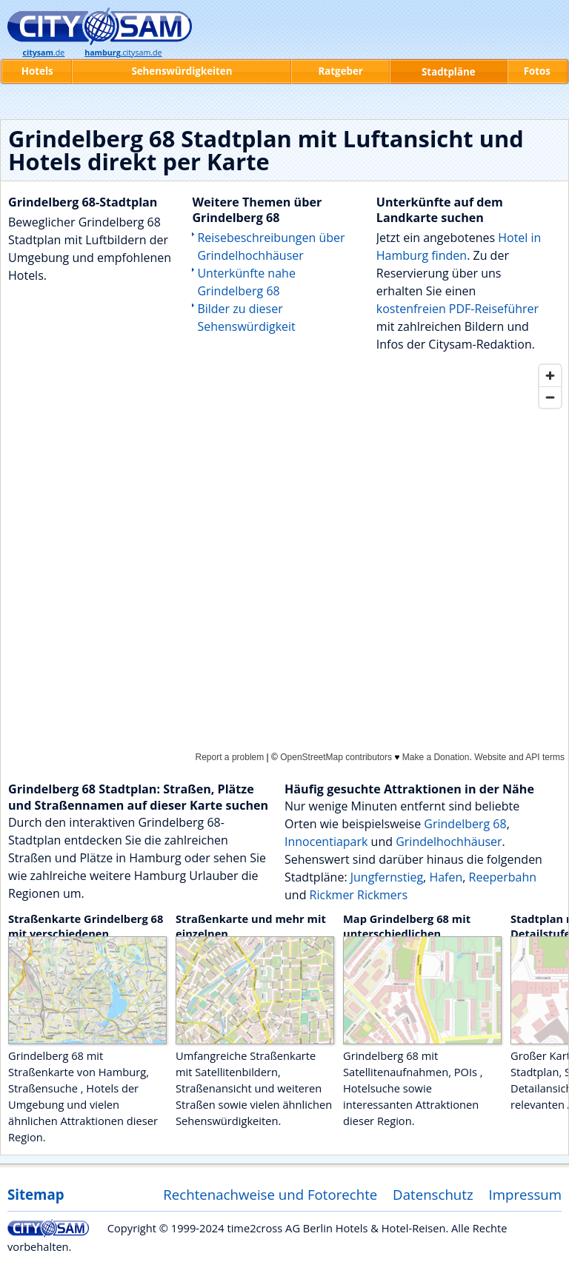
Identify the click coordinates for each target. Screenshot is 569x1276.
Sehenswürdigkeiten (181, 71)
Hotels (37, 71)
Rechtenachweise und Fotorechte (270, 1194)
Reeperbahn (502, 877)
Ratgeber (340, 71)
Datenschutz (433, 1194)
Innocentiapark (325, 841)
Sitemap (35, 1194)
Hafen (445, 877)
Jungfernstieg (386, 877)
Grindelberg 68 (465, 824)
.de (43, 52)
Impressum (525, 1194)
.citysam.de (123, 52)
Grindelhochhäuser (449, 841)
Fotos (537, 71)
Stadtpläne (449, 71)
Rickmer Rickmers (358, 895)
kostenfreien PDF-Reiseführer (457, 308)
